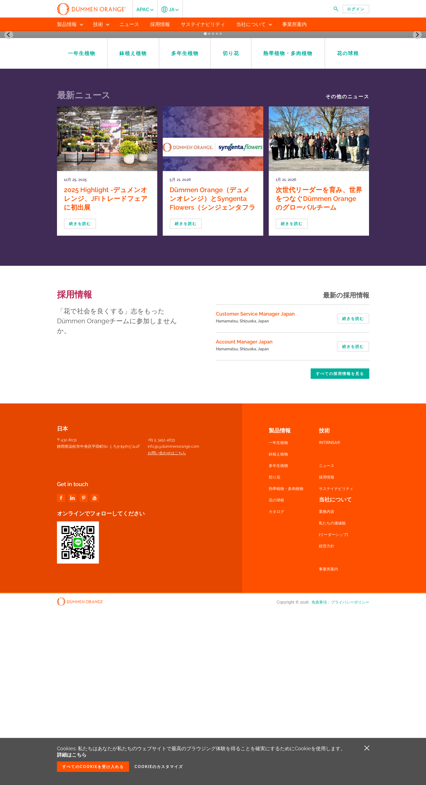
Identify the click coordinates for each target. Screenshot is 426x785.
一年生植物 (278, 617)
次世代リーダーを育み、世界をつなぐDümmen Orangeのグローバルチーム (319, 373)
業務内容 (326, 686)
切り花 (274, 652)
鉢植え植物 (278, 629)
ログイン (356, 9)
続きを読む (80, 398)
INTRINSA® (329, 617)
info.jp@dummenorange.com (173, 621)
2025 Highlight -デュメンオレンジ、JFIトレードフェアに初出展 (106, 373)
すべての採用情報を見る (340, 548)
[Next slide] (417, 122)
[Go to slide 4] (217, 208)
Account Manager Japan (244, 517)
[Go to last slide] (8, 122)
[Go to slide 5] (221, 208)
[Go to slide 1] (205, 208)
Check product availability (291, 163)
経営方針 (326, 721)
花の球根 (276, 675)
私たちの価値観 (332, 698)
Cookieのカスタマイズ (159, 766)
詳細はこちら (72, 755)
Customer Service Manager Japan (255, 489)
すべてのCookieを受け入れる (93, 766)
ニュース (326, 640)
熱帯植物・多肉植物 (286, 663)
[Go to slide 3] (213, 208)
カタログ (276, 686)
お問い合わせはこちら (167, 628)
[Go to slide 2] (209, 208)
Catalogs (291, 139)
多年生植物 (278, 640)
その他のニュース (347, 271)
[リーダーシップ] (333, 709)
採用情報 (326, 652)
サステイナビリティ (336, 663)
